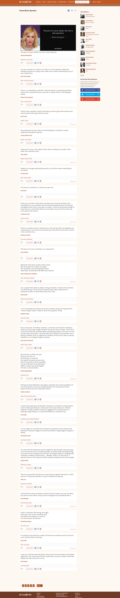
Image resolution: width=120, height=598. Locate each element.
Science (29, 464)
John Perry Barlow (26, 76)
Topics (44, 2)
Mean (22, 177)
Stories (26, 158)
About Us (77, 593)
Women (22, 139)
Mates (30, 502)
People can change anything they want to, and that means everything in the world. (46, 169)
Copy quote (30, 63)
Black (28, 565)
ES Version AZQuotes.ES (61, 596)
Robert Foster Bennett (27, 97)
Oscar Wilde (89, 39)
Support (25, 440)
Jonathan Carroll (25, 214)
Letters (30, 344)
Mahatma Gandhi (90, 45)
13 (23, 63)
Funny (22, 101)
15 (23, 124)
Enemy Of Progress (31, 396)
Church (26, 344)
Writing (27, 318)
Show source (73, 124)
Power (22, 396)
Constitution (29, 239)
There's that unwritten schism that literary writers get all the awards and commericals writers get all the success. (47, 112)
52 (23, 487)
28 (23, 399)
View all (82, 75)
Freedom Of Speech (34, 419)
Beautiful (23, 464)
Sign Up (99, 2)
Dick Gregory (24, 561)
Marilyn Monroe (90, 57)
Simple (22, 299)
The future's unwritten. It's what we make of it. (37, 187)
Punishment (23, 419)
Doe (24, 218)
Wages (29, 440)
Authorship (26, 278)
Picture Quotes (62, 2)
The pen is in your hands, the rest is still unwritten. (39, 52)
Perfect (30, 483)
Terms (76, 596)
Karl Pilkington (25, 498)
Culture (25, 80)
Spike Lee (23, 479)
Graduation (23, 59)
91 (23, 181)
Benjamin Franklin (90, 32)
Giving (30, 101)
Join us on (90, 90)
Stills (31, 59)
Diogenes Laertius (25, 235)
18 (23, 281)
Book (24, 375)
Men (25, 396)
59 (23, 348)
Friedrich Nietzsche (90, 51)
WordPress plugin (60, 594)
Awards (22, 120)
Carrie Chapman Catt (26, 135)
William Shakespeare (91, 69)
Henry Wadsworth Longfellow (29, 273)
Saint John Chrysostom (27, 340)
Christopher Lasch (26, 435)
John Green (24, 540)
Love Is (24, 525)
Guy (25, 544)
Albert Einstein (89, 14)
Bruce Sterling (24, 252)
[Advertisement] (48, 17)
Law (26, 139)
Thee (22, 278)
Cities (24, 239)
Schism (26, 120)
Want (27, 502)
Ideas (25, 299)
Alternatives (30, 299)
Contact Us (77, 594)
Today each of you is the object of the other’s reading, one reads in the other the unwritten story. (46, 150)
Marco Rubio (24, 294)
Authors (38, 2)
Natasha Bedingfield (26, 55)
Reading (22, 158)
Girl (21, 318)
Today (30, 158)
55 (23, 468)
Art (26, 464)
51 (23, 422)
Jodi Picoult (24, 116)
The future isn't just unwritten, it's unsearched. (37, 249)
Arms (27, 375)
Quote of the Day (52, 2)
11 (23, 443)
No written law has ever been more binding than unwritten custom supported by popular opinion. (44, 131)
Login (94, 2)
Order (22, 80)
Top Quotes (71, 2)
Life (21, 375)
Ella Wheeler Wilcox (26, 521)
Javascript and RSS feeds (62, 593)
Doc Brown (24, 190)
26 (23, 84)
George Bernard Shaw (91, 63)
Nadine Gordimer (25, 392)
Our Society (31, 80)
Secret (27, 544)
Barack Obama (89, 20)
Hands (28, 59)
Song (24, 318)
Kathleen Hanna (25, 313)
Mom (22, 544)
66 (23, 143)
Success (26, 101)
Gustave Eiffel (24, 460)
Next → (39, 586)
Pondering (31, 278)
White (24, 565)
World (29, 177)
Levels (27, 218)
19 (23, 378)
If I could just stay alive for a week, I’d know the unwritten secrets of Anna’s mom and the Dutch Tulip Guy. (47, 536)
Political (29, 139)
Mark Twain (89, 26)
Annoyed (23, 502)
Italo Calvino (24, 154)
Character (23, 483)
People (25, 177)
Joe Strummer (24, 173)
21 (23, 221)
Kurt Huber (24, 414)
